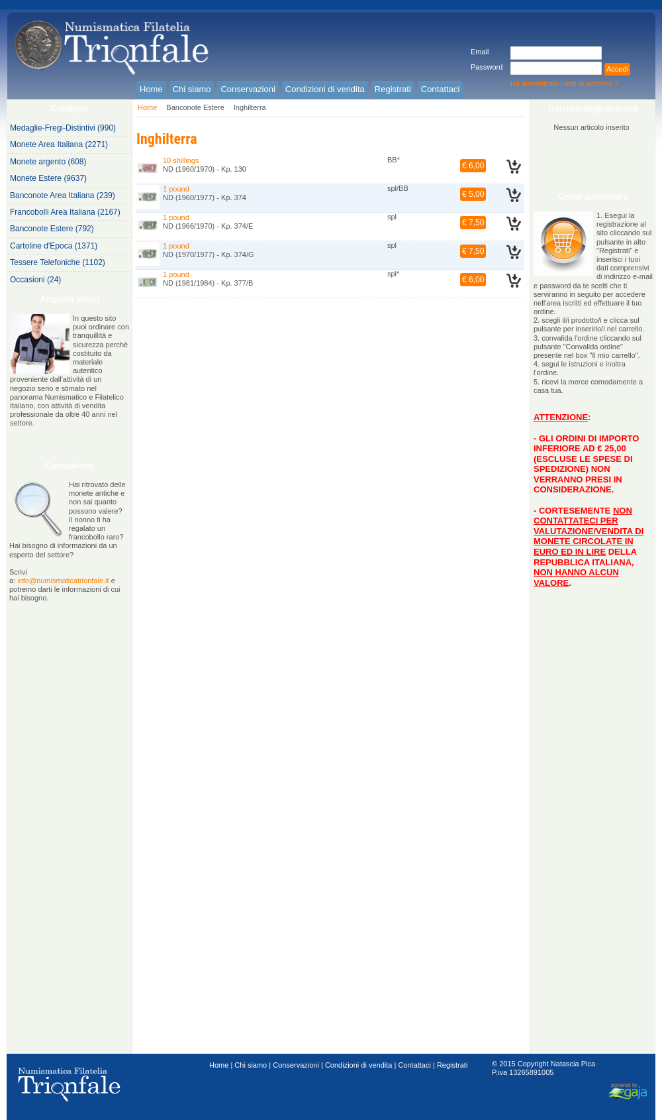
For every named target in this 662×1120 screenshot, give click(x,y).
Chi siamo (250, 1065)
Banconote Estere (195, 107)
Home (147, 107)
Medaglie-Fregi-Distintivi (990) (63, 128)
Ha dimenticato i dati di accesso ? (564, 83)
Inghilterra (250, 107)
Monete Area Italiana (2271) (59, 144)
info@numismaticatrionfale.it (63, 581)
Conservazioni (296, 1065)
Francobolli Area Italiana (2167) (65, 212)
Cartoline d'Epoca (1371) (53, 246)
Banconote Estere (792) (52, 228)
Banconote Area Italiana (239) (62, 195)
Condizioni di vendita (359, 1065)
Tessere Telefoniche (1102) (57, 262)
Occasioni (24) (35, 279)
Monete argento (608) (48, 161)
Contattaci (414, 1065)
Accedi (617, 69)
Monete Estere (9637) (48, 178)
